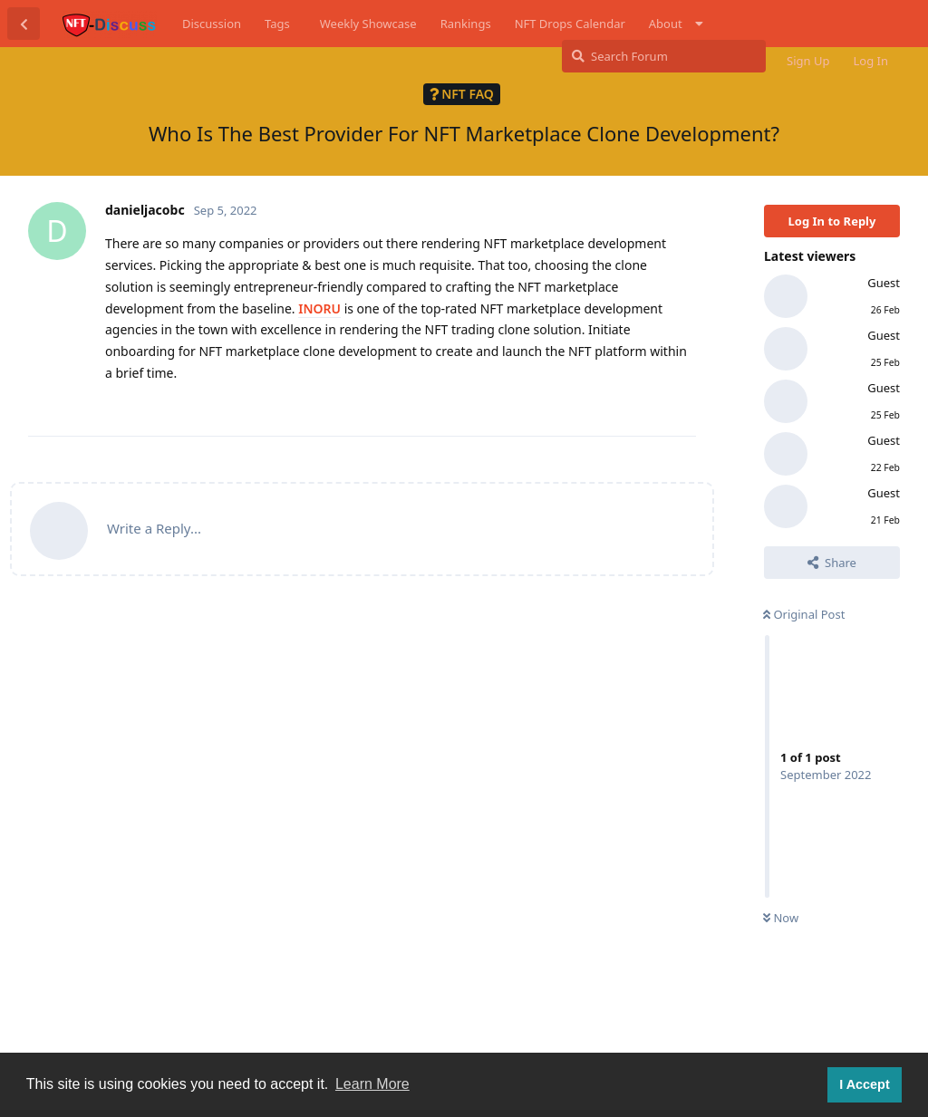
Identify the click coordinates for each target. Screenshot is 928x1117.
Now (780, 918)
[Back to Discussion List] (23, 23)
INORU (319, 308)
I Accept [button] (864, 1084)
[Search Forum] (664, 56)
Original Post (804, 614)
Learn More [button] (372, 1084)
